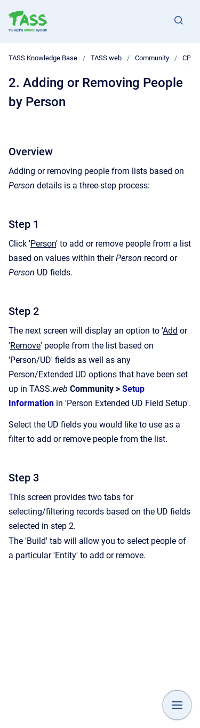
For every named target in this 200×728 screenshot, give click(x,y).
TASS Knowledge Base (43, 58)
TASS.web (106, 58)
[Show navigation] (177, 705)
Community (152, 58)
